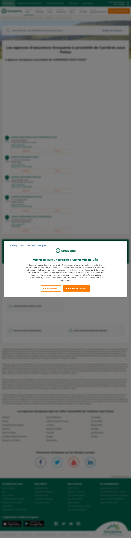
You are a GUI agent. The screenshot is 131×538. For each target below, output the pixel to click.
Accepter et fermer (75, 288)
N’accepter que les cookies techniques (28, 246)
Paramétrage (50, 288)
